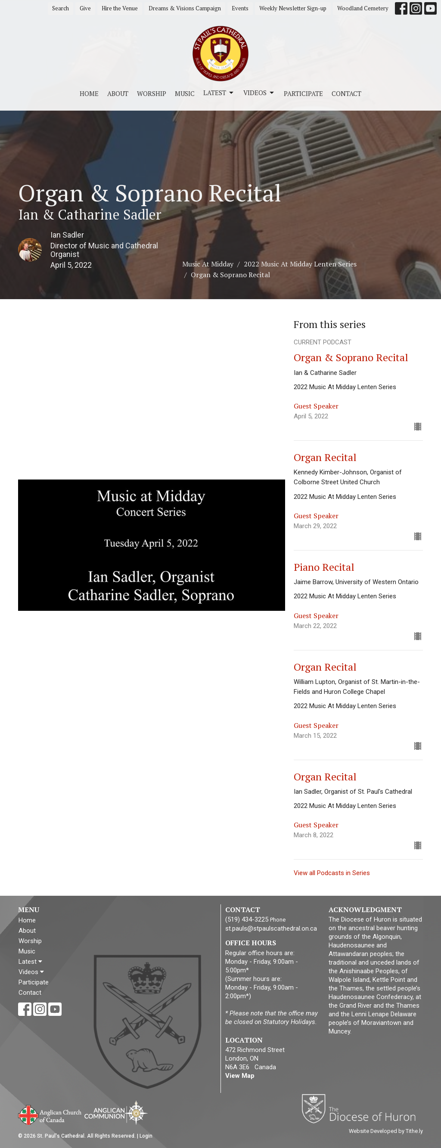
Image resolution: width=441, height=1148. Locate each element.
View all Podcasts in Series (332, 873)
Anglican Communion (116, 1112)
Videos (259, 92)
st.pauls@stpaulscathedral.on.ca (271, 928)
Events (240, 8)
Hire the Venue (120, 8)
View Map (240, 1076)
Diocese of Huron (362, 1108)
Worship (151, 93)
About (117, 93)
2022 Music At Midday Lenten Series (300, 264)
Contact (346, 93)
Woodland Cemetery (362, 8)
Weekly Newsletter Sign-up (292, 8)
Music (185, 93)
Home (89, 93)
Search (60, 8)
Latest (219, 92)
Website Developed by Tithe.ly (386, 1131)
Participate (303, 93)
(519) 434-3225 (246, 919)
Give (85, 8)
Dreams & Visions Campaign (185, 8)
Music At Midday (207, 264)
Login (146, 1136)
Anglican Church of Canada (50, 1114)
